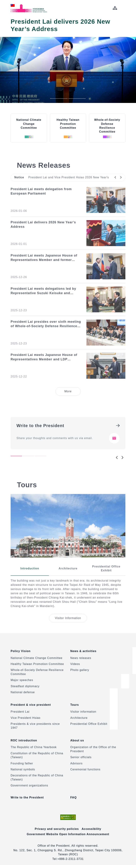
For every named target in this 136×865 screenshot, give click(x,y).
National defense (23, 691)
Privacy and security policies (57, 825)
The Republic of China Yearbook (34, 743)
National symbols (23, 766)
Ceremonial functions (85, 766)
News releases (80, 656)
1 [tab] (59, 98)
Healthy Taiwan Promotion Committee (37, 662)
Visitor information (83, 709)
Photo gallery (79, 668)
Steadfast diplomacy (25, 684)
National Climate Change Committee (37, 656)
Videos (75, 662)
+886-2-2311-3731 (70, 855)
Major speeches (22, 678)
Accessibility (91, 825)
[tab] (30, 579)
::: (2, 1)
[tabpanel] (68, 443)
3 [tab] (40, 466)
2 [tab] (77, 98)
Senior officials (81, 753)
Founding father (22, 760)
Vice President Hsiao (25, 715)
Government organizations (29, 782)
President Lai (20, 709)
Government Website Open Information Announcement (68, 830)
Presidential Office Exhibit (88, 721)
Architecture (78, 715)
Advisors (76, 760)
